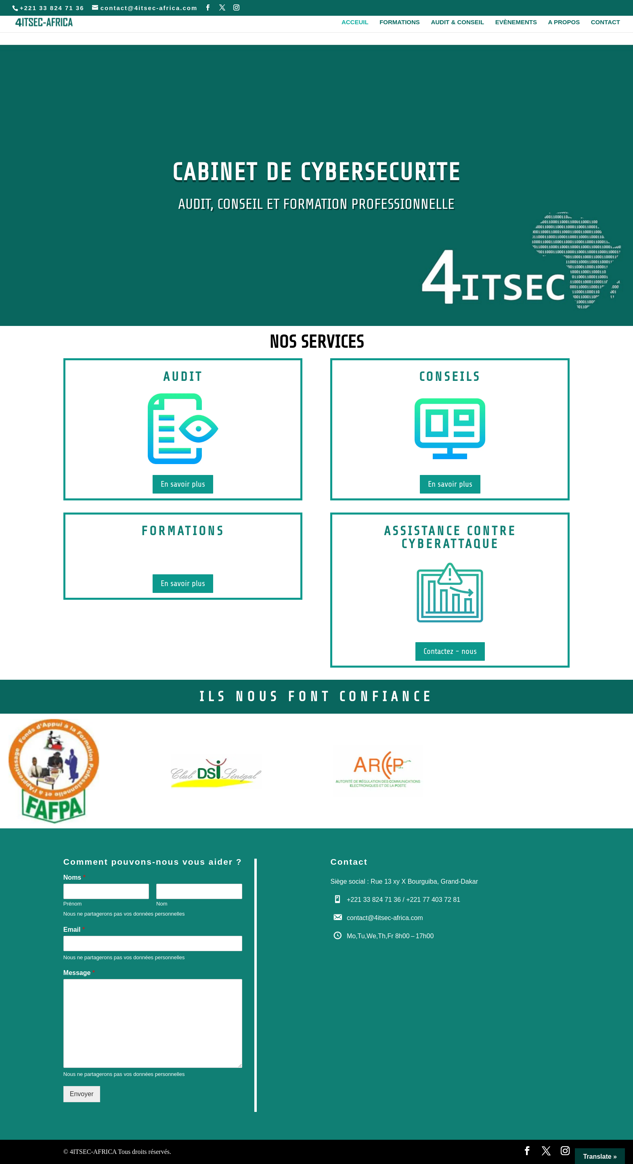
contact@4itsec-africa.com (385, 917)
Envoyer (82, 1093)
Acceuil (355, 22)
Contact (605, 22)
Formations (399, 22)
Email (74, 929)
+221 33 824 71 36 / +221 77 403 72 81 (403, 899)
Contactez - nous (450, 651)
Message (79, 972)
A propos (564, 22)
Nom (161, 904)
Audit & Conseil (457, 22)
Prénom (72, 904)
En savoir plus (183, 484)
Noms (74, 877)
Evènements (516, 22)
